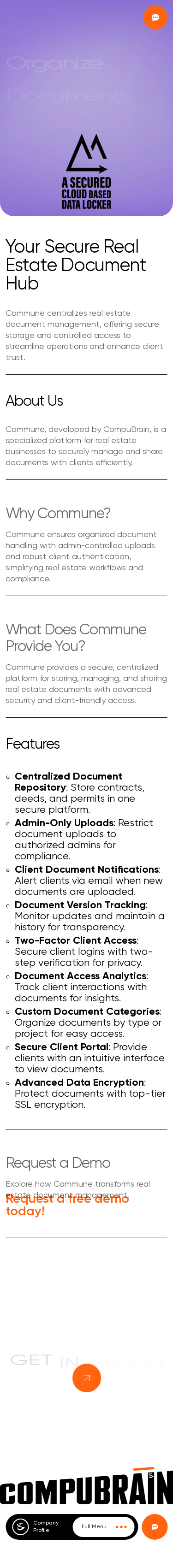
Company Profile (46, 1526)
